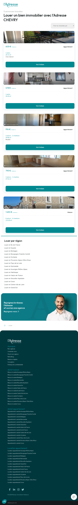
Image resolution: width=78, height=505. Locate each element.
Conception (11, 362)
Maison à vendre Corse (14, 404)
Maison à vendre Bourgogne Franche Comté (20, 375)
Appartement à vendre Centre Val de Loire (19, 432)
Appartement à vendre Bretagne (17, 417)
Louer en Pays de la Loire (13, 263)
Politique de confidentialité (15, 365)
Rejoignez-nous (12, 311)
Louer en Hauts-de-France (13, 275)
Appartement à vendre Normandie (17, 419)
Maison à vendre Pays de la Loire (17, 398)
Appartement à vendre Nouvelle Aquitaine (19, 422)
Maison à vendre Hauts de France (17, 388)
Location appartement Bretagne (17, 456)
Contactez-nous (12, 351)
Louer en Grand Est (11, 288)
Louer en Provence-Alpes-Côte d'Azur (17, 260)
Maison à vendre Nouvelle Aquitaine (18, 383)
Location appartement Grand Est (17, 464)
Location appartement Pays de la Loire (18, 477)
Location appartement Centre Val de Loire (19, 472)
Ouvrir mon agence (13, 354)
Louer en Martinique (11, 272)
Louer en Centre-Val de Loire (14, 285)
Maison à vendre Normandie (16, 380)
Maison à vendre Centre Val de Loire (18, 393)
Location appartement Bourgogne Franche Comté (22, 453)
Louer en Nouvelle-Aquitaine (14, 278)
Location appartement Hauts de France (19, 466)
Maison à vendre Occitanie (15, 396)
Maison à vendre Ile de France (16, 391)
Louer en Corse (9, 282)
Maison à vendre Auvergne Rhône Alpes (19, 372)
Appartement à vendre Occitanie (17, 435)
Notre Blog (11, 357)
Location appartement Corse (16, 482)
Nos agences (11, 349)
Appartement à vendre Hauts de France (19, 427)
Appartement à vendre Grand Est (17, 424)
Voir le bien (40, 64)
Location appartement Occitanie (17, 474)
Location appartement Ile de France (18, 469)
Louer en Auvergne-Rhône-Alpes (15, 269)
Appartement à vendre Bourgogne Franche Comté (22, 414)
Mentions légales (12, 359)
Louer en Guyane (10, 248)
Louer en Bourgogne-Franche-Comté (17, 254)
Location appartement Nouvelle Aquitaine (19, 461)
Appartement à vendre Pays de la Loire (18, 438)
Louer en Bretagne (10, 251)
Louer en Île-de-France (12, 245)
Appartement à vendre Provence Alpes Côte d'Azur (22, 440)
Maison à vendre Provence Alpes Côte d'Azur (20, 401)
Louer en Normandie (11, 266)
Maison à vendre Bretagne (15, 377)
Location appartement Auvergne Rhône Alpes (21, 451)
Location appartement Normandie (17, 458)
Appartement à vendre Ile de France (18, 430)
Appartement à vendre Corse (16, 443)
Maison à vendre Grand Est (15, 385)
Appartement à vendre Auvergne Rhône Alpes (21, 411)
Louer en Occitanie (10, 257)
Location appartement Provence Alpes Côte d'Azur (22, 480)
